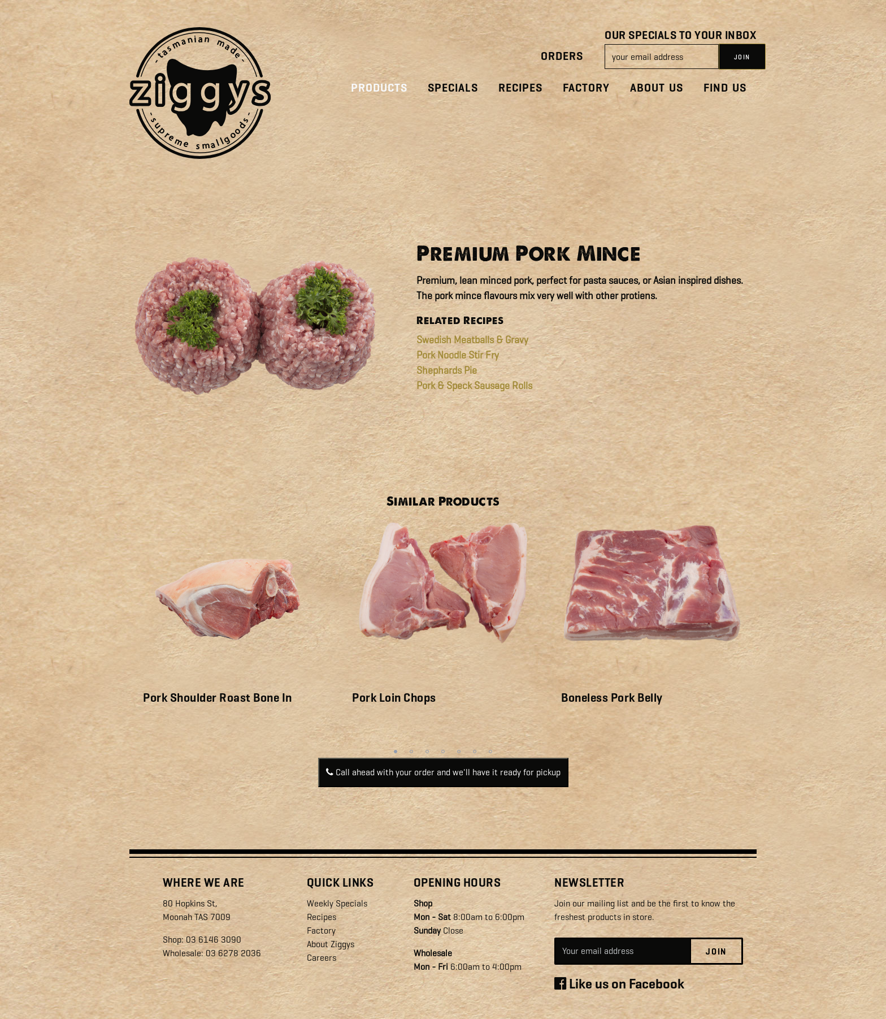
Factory (586, 88)
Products (379, 88)
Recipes (520, 88)
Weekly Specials (337, 903)
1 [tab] (395, 751)
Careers (321, 957)
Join (716, 952)
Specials (453, 88)
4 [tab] (443, 751)
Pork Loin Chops (394, 697)
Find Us (724, 88)
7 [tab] (490, 751)
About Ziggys (330, 944)
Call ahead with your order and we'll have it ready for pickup (443, 772)
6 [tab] (474, 751)
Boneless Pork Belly (612, 697)
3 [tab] (427, 751)
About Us (656, 88)
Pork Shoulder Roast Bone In (217, 697)
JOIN (742, 57)
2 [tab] (411, 751)
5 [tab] (459, 751)
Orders (562, 56)
